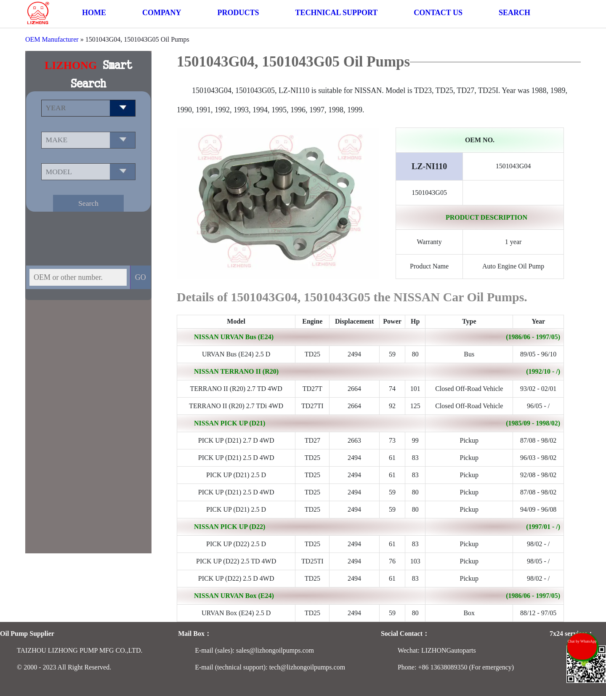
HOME (94, 12)
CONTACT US (438, 12)
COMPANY (161, 12)
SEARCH (514, 12)
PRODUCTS (238, 12)
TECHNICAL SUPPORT (336, 12)
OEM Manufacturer (52, 39)
